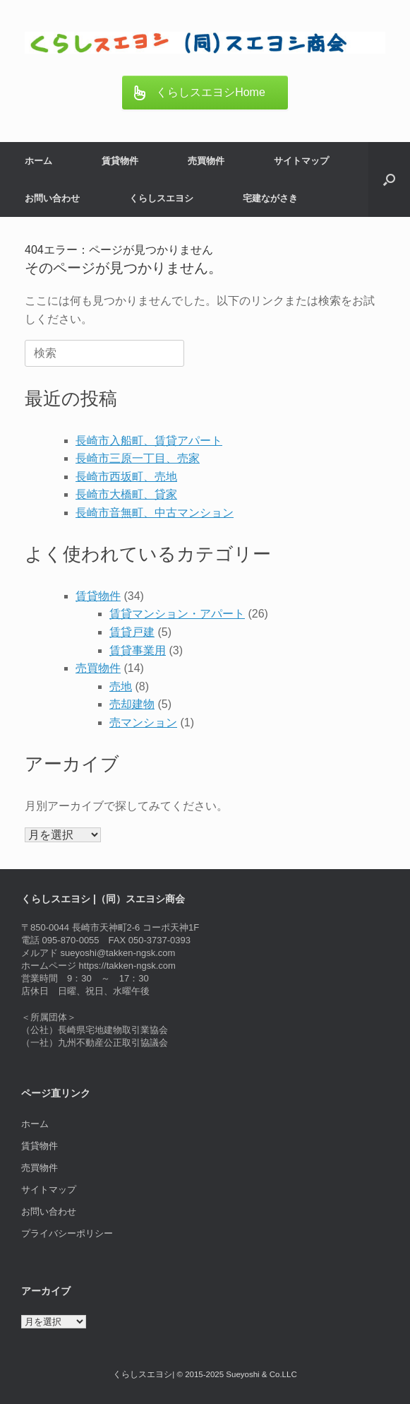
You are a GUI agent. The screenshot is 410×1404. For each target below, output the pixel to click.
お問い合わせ (52, 198)
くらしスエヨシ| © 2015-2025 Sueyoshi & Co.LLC (204, 1374)
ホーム (38, 160)
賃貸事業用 (137, 650)
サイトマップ (301, 160)
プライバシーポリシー (67, 1233)
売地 (120, 686)
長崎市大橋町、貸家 (126, 494)
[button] (389, 179)
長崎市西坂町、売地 (126, 477)
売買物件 (206, 160)
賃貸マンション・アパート (177, 614)
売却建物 (132, 704)
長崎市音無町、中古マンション (155, 513)
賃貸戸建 (132, 632)
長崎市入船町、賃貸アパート (149, 441)
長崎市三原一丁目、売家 (138, 458)
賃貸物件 (120, 160)
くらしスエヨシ (161, 198)
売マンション (143, 722)
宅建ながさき (270, 198)
